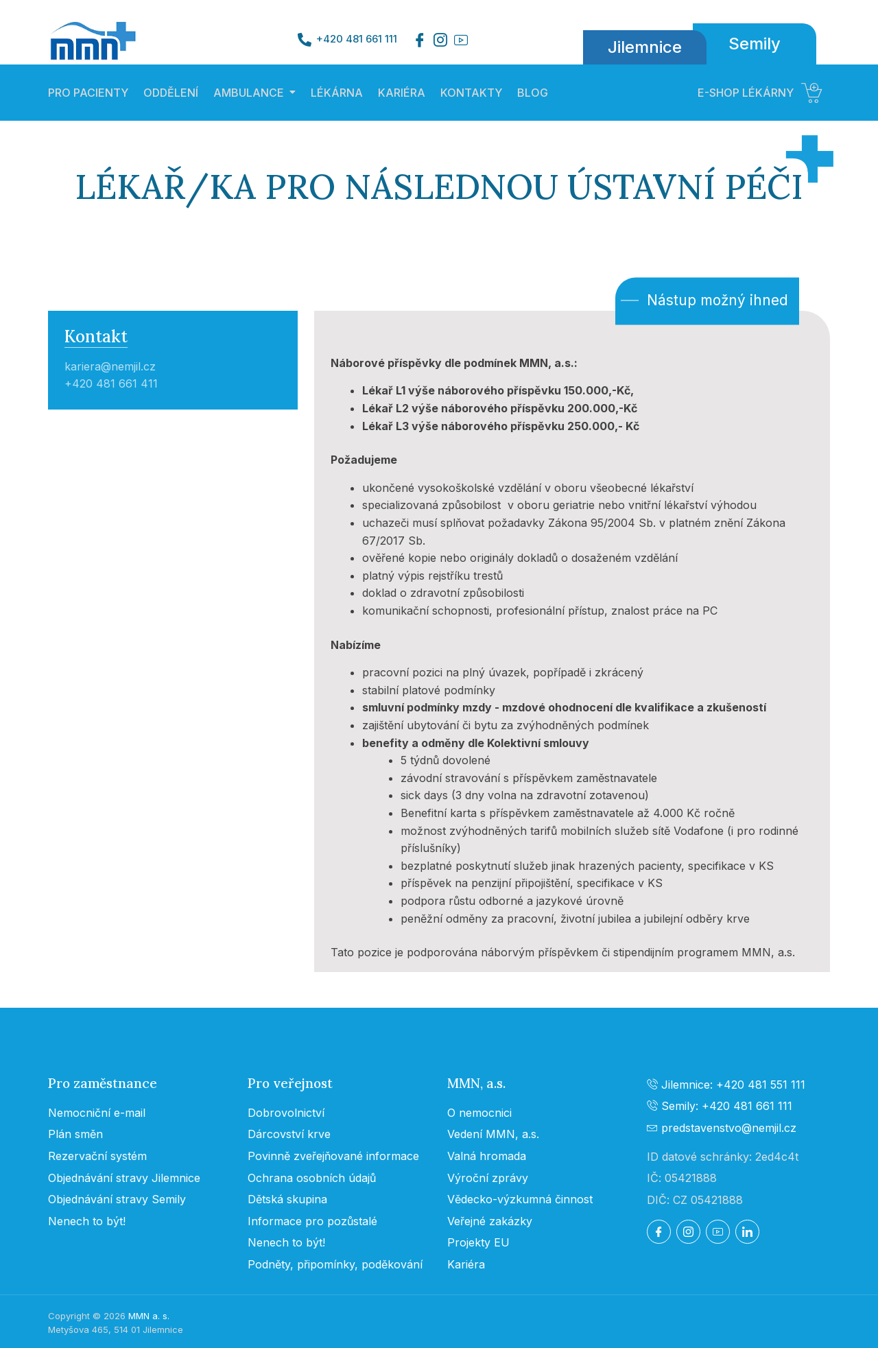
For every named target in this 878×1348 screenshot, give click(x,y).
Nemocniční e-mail (96, 1113)
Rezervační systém (97, 1156)
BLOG (532, 92)
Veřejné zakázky (489, 1221)
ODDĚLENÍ (170, 92)
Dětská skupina (287, 1199)
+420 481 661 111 (356, 39)
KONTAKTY (471, 92)
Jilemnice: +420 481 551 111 (726, 1084)
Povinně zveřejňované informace (333, 1156)
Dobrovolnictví (286, 1113)
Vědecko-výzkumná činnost (520, 1199)
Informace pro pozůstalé (312, 1221)
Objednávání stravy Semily (117, 1199)
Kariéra (466, 1264)
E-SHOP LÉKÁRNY (760, 93)
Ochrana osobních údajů (312, 1178)
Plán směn (75, 1134)
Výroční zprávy (487, 1178)
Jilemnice (645, 47)
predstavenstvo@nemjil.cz (721, 1128)
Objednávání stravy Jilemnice (124, 1178)
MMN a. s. (148, 1315)
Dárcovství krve (289, 1134)
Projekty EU (478, 1242)
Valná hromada (486, 1156)
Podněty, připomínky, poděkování (335, 1264)
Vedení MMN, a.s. (493, 1134)
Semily (754, 44)
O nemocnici (479, 1113)
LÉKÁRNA (337, 92)
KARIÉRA (401, 92)
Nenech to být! (87, 1221)
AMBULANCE (248, 92)
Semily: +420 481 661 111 (719, 1106)
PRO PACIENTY (88, 92)
